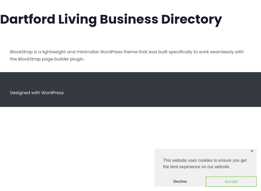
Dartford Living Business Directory (111, 19)
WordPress (52, 93)
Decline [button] (180, 181)
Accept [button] (231, 181)
